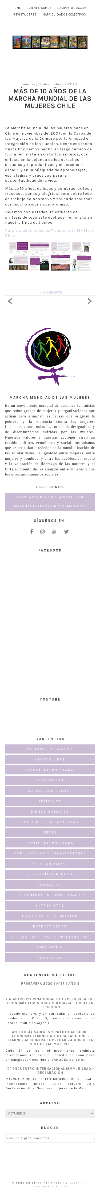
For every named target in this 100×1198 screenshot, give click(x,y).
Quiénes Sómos (39, 8)
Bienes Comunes (50, 811)
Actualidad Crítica (50, 791)
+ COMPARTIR (51, 292)
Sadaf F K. (78, 1183)
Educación (50, 885)
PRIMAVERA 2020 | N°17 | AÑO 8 (50, 984)
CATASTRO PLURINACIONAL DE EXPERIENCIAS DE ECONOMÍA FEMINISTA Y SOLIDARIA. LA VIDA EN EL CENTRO (50, 1003)
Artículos (50, 801)
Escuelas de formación (50, 916)
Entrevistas (50, 905)
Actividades (50, 780)
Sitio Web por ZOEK (50, 1186)
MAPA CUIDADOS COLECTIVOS (64, 14)
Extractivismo (50, 926)
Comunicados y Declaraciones (50, 853)
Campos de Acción (72, 8)
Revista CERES (25, 14)
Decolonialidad (50, 864)
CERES (50, 832)
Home (17, 8)
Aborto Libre (50, 759)
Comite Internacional (50, 843)
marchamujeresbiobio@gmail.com (50, 506)
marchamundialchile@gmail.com (50, 497)
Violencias (50, 958)
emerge (58, 1183)
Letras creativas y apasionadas (50, 937)
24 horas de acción (50, 749)
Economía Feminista (50, 874)
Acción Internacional (50, 770)
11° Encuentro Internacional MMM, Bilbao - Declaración (50, 1071)
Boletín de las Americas (50, 822)
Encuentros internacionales (50, 895)
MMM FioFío (50, 947)
